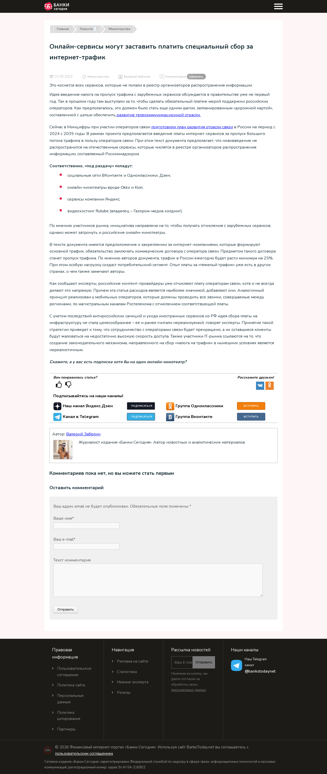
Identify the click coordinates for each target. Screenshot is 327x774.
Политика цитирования (68, 715)
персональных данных (188, 690)
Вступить (251, 406)
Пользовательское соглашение (74, 671)
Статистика (127, 671)
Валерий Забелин (137, 77)
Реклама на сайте (132, 661)
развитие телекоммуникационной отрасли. (158, 115)
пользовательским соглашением (84, 753)
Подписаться (141, 406)
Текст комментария (72, 560)
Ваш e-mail (64, 539)
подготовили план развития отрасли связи (192, 127)
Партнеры (66, 729)
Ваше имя (63, 518)
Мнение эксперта (132, 682)
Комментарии (185, 76)
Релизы (123, 692)
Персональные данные (70, 699)
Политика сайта (71, 685)
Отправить (203, 662)
